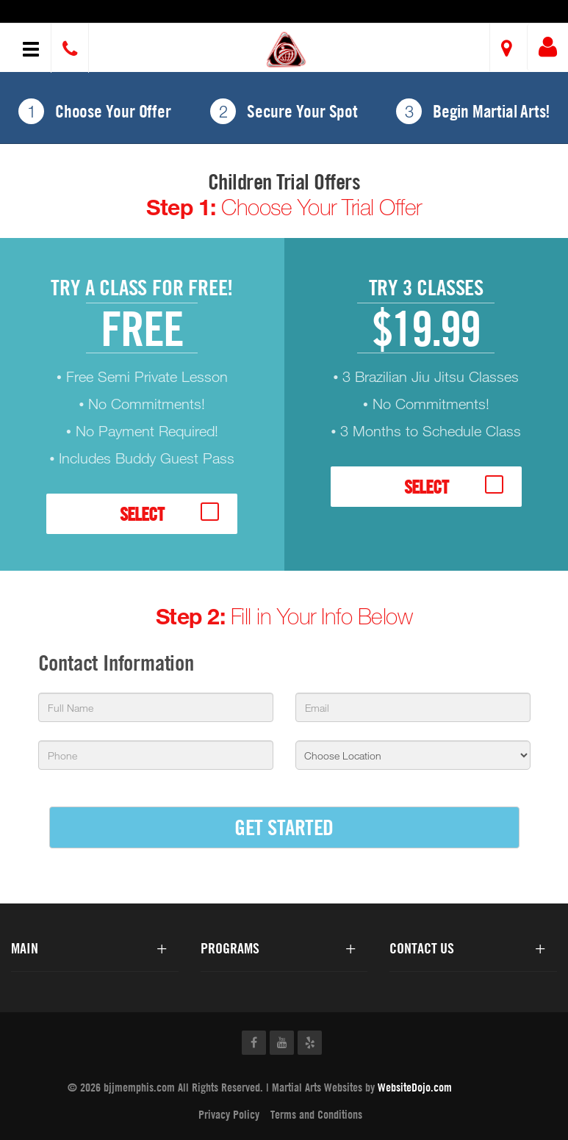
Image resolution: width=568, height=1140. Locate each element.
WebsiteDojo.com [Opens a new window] (415, 1087)
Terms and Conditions (316, 1114)
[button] (286, 49)
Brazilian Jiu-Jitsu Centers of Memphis (128, 13)
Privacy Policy (228, 1114)
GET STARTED (284, 826)
